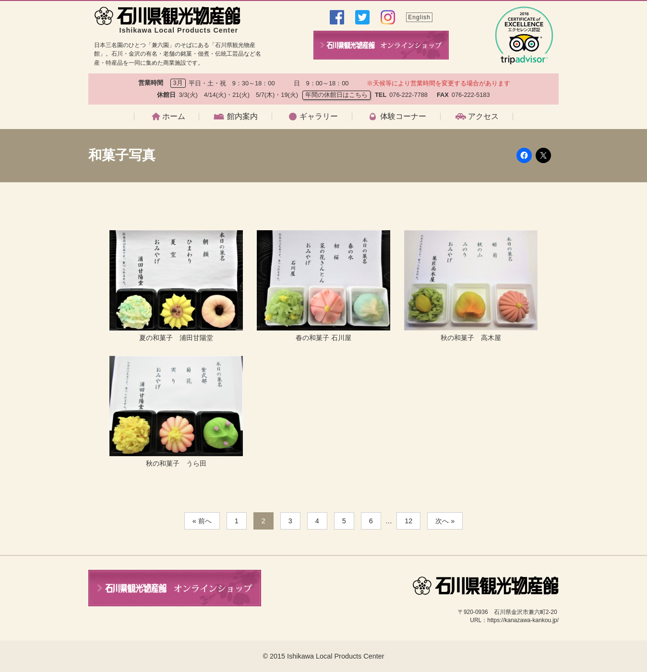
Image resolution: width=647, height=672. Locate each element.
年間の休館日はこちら (336, 94)
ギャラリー (319, 116)
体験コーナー (403, 116)
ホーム (173, 116)
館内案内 (242, 116)
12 (408, 521)
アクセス (483, 116)
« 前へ (202, 521)
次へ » (445, 521)
